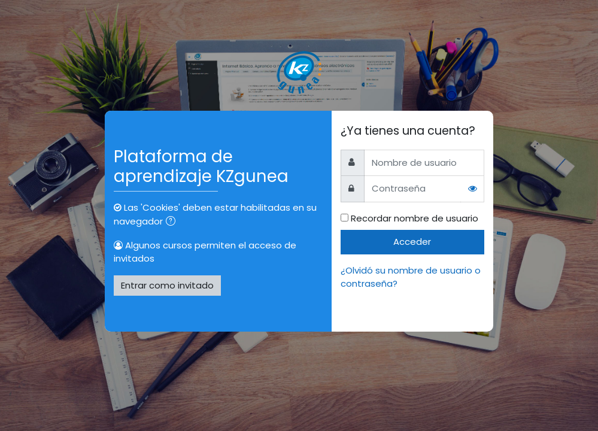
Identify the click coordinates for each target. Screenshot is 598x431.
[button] (173, 222)
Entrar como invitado (167, 285)
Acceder (412, 241)
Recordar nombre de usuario (414, 218)
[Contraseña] (412, 189)
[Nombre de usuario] (424, 163)
